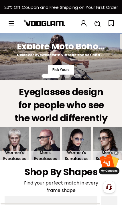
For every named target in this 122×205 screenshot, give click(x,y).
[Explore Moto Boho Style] (61, 56)
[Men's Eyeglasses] (45, 143)
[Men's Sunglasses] (107, 143)
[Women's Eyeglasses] (14, 143)
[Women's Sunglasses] (76, 143)
